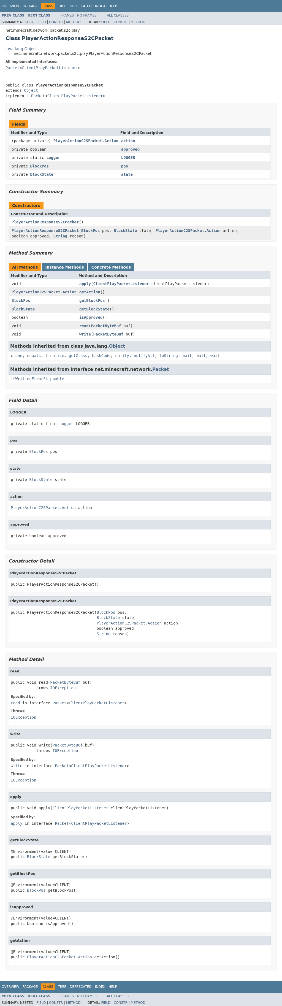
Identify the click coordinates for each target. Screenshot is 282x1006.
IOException (63, 688)
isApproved (90, 317)
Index (100, 6)
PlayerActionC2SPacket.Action (85, 141)
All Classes (118, 15)
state (127, 174)
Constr (56, 22)
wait (187, 355)
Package (30, 6)
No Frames (87, 15)
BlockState (41, 174)
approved (130, 149)
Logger (53, 157)
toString (168, 355)
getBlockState (94, 309)
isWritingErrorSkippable (37, 379)
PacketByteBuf (106, 326)
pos (124, 166)
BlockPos (39, 166)
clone (16, 355)
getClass (78, 355)
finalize (54, 355)
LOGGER (128, 157)
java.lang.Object (21, 49)
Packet (13, 68)
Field (41, 22)
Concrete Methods (111, 267)
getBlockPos (92, 300)
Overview (10, 6)
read (84, 326)
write (85, 334)
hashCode (101, 355)
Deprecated (81, 6)
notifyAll (144, 355)
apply (85, 284)
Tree (62, 6)
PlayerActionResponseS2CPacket (45, 222)
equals (34, 355)
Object (31, 90)
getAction (89, 292)
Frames (67, 15)
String (60, 236)
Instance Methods (64, 267)
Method (73, 22)
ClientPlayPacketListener (49, 68)
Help (113, 6)
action (128, 141)
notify (122, 355)
